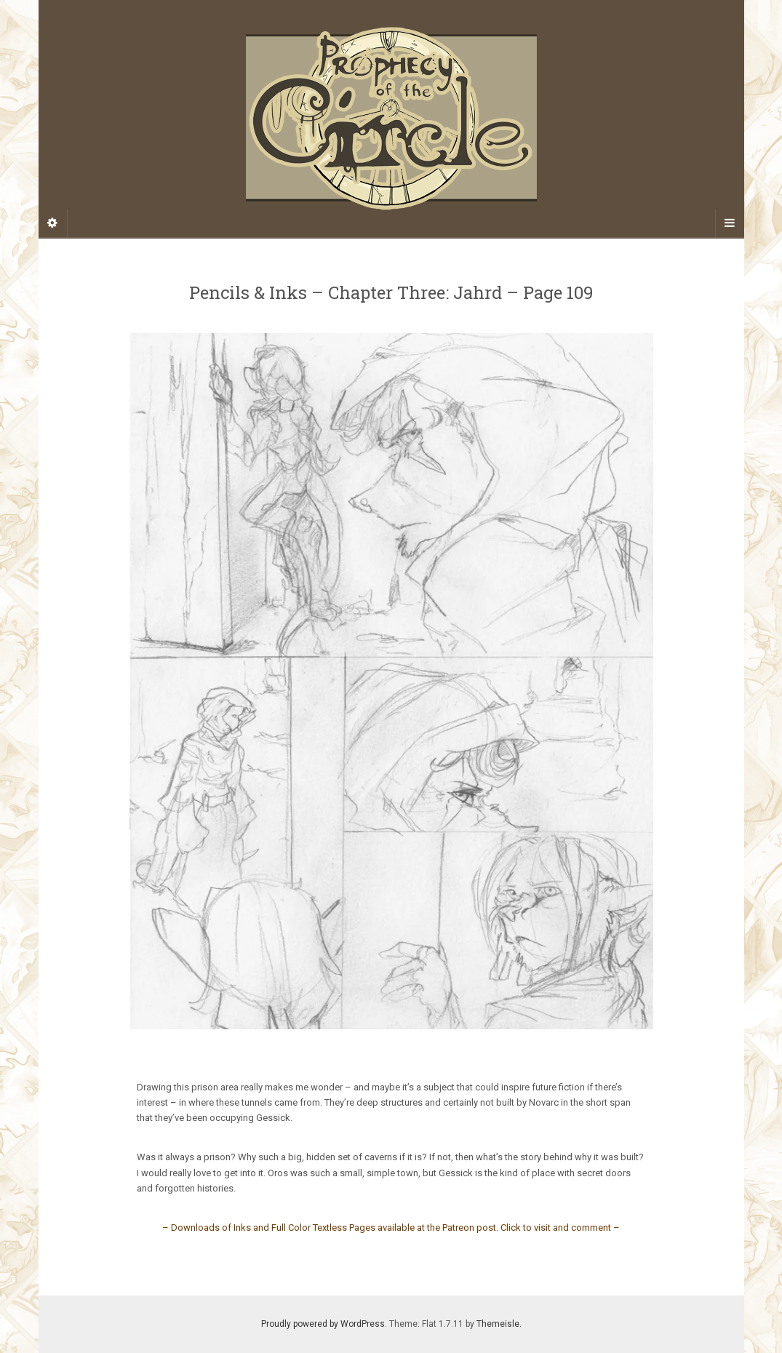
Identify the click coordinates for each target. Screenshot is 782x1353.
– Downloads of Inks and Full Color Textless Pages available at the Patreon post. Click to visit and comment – (391, 1227)
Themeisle (497, 1324)
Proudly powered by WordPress (323, 1324)
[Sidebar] (53, 223)
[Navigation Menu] (729, 223)
